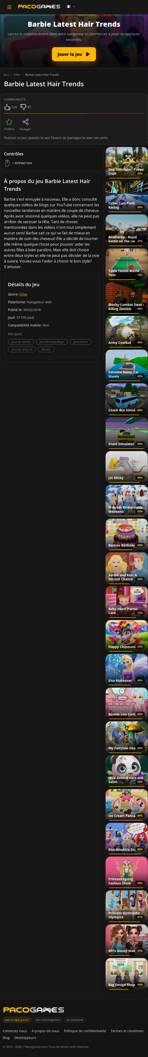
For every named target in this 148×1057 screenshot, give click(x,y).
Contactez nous (15, 1031)
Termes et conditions (127, 1031)
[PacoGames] (34, 1011)
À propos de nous (45, 1031)
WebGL (46, 349)
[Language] (71, 6)
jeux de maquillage (52, 342)
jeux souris (81, 342)
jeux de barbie (21, 342)
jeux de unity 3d (22, 349)
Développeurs (25, 1037)
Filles (23, 294)
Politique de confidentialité (85, 1031)
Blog (6, 1037)
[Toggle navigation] (9, 7)
